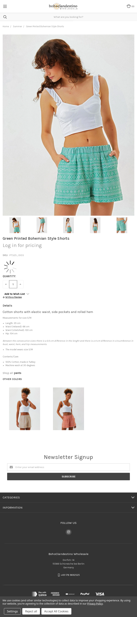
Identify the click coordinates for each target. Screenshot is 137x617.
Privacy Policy (95, 603)
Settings (12, 611)
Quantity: (9, 276)
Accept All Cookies (56, 611)
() (130, 6)
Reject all (31, 611)
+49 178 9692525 (70, 575)
